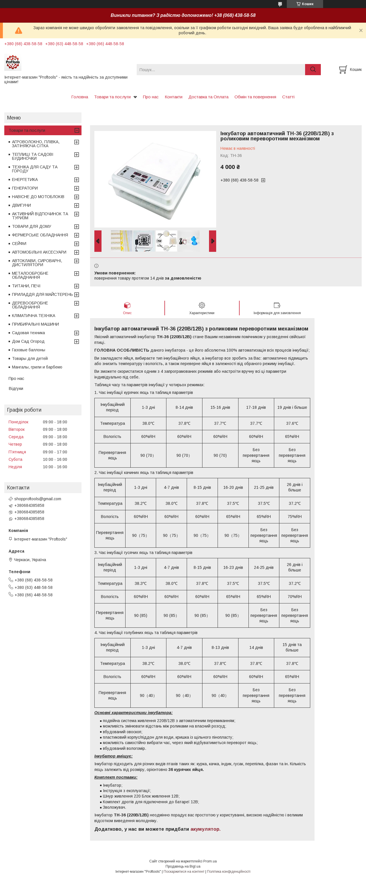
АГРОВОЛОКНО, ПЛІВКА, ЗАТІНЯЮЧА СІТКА (35, 143)
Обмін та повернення (255, 96)
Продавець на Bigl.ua (183, 866)
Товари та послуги (112, 96)
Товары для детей (30, 358)
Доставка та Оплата (208, 96)
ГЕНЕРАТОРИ (25, 188)
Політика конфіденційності (228, 872)
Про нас (151, 96)
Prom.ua (210, 861)
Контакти (173, 96)
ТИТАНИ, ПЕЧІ (26, 286)
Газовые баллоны (28, 350)
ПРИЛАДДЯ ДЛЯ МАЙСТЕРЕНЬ (42, 294)
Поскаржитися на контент (184, 872)
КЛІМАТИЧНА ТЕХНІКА (33, 315)
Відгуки (16, 388)
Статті (288, 96)
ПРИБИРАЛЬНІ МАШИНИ (35, 324)
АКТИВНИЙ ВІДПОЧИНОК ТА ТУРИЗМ (40, 216)
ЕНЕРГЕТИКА (25, 179)
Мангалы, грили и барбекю (37, 367)
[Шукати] (313, 69)
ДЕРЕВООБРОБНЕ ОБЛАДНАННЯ (30, 305)
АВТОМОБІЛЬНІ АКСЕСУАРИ (39, 252)
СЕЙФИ (19, 243)
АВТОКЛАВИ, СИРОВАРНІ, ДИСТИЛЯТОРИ (37, 262)
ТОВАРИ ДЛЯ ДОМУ (31, 226)
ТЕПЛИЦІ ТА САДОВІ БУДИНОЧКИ (32, 156)
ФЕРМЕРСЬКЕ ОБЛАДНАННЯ (40, 235)
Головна (79, 96)
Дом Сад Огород (28, 341)
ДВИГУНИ (21, 205)
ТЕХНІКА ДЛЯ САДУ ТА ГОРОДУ (34, 169)
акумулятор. (205, 829)
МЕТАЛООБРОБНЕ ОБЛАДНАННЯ (30, 275)
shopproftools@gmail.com (37, 499)
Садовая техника (28, 332)
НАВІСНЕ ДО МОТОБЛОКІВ (38, 196)
